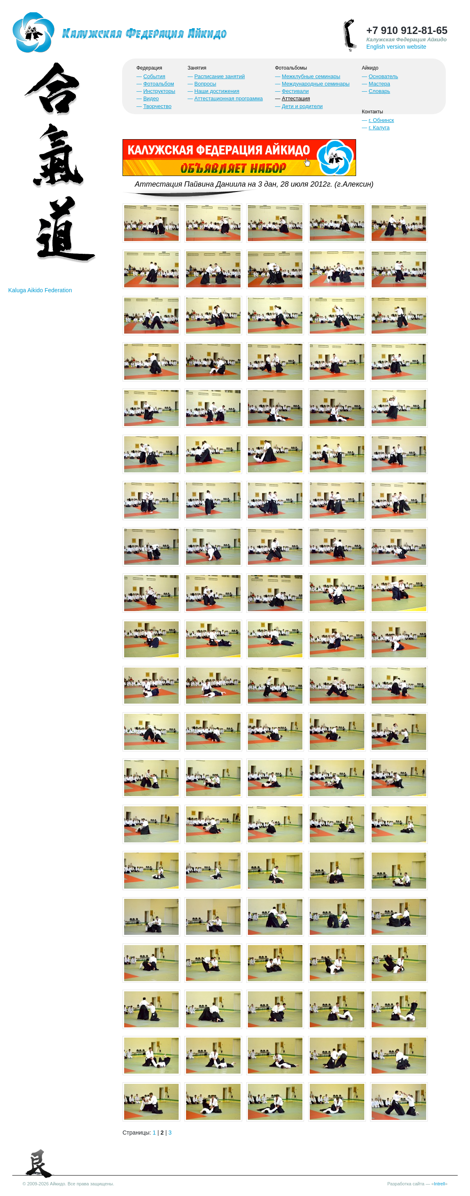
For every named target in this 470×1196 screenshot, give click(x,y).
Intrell (439, 1183)
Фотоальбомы (291, 68)
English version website (396, 46)
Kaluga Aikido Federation (40, 290)
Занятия (197, 68)
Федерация (149, 68)
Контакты (372, 112)
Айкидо (370, 68)
